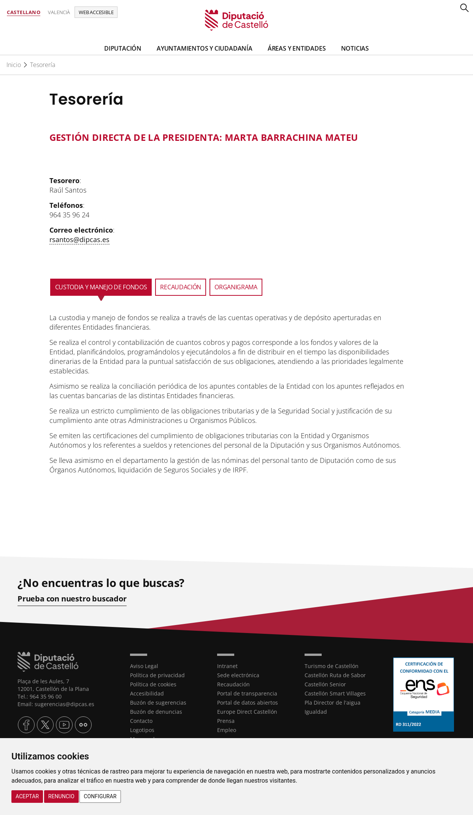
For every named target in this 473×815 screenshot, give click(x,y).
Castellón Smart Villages (335, 693)
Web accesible (96, 12)
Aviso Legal (144, 665)
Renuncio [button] (61, 796)
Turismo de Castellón (332, 665)
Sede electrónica (238, 674)
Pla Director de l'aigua (332, 702)
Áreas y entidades (297, 48)
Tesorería (42, 65)
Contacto (141, 720)
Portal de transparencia (247, 693)
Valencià (59, 12)
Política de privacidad (157, 674)
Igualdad (316, 711)
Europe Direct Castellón (247, 711)
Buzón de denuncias (156, 711)
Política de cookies (153, 683)
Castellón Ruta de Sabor (335, 674)
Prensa (226, 720)
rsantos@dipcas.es (79, 239)
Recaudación (233, 683)
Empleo (226, 729)
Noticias (355, 48)
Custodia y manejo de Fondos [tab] (101, 287)
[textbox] (227, 137)
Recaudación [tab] (180, 287)
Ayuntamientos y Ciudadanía (204, 48)
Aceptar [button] (27, 796)
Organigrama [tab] (235, 287)
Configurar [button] (100, 796)
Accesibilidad (147, 693)
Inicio (13, 65)
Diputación (122, 48)
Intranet (227, 665)
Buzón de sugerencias (158, 702)
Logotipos (142, 729)
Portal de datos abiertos (247, 702)
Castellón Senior (325, 683)
